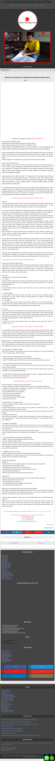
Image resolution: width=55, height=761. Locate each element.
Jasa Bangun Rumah (6, 663)
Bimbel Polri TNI (6, 654)
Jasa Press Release (6, 653)
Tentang (25, 5)
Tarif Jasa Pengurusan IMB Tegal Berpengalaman (12, 733)
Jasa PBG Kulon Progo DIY (7, 728)
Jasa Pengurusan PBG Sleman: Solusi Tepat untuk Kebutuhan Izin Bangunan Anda (19, 722)
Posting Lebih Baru (14, 545)
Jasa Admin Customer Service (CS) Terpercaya (11, 730)
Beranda (13, 5)
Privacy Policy (31, 759)
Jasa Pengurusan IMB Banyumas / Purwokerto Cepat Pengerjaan (15, 724)
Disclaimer (38, 759)
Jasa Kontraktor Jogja (7, 655)
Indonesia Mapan (6, 659)
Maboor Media (19, 758)
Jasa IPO (4, 664)
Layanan (42, 5)
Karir (30, 5)
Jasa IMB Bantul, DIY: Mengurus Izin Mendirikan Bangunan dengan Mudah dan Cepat (20, 737)
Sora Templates (11, 758)
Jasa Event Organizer (7, 661)
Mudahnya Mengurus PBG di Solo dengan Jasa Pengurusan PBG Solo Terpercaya (19, 726)
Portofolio (19, 5)
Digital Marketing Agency (7, 658)
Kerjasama (36, 5)
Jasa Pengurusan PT (6, 656)
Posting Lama (40, 545)
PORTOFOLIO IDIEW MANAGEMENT (42, 513)
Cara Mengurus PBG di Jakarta (8, 735)
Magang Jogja (5, 660)
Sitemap (24, 759)
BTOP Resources (34, 758)
